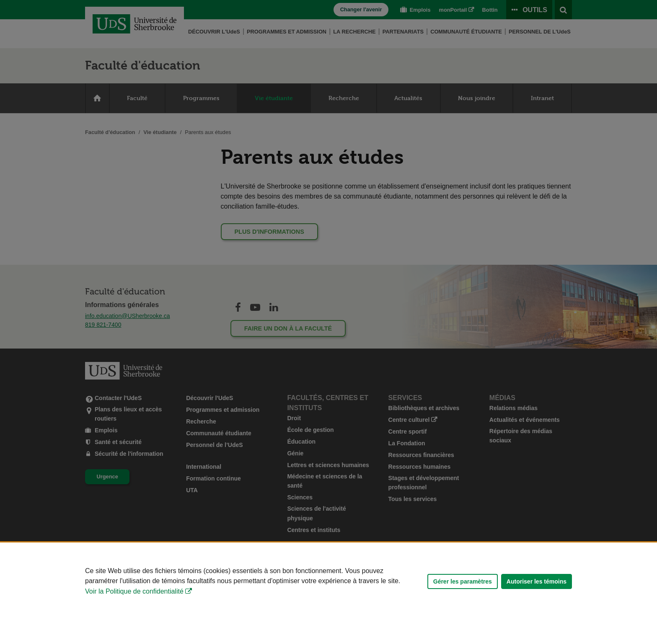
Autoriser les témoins (536, 581)
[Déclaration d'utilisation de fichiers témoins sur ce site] (328, 581)
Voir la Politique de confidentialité (134, 591)
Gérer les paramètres (462, 581)
